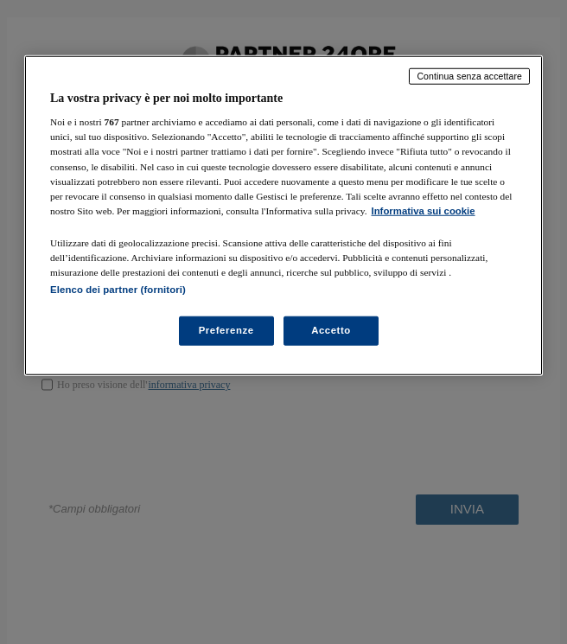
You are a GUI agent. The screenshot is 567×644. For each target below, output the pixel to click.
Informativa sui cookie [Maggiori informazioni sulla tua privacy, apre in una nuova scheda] (423, 210)
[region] (283, 215)
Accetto (331, 330)
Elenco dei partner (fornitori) (118, 289)
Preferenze (226, 330)
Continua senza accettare (469, 76)
